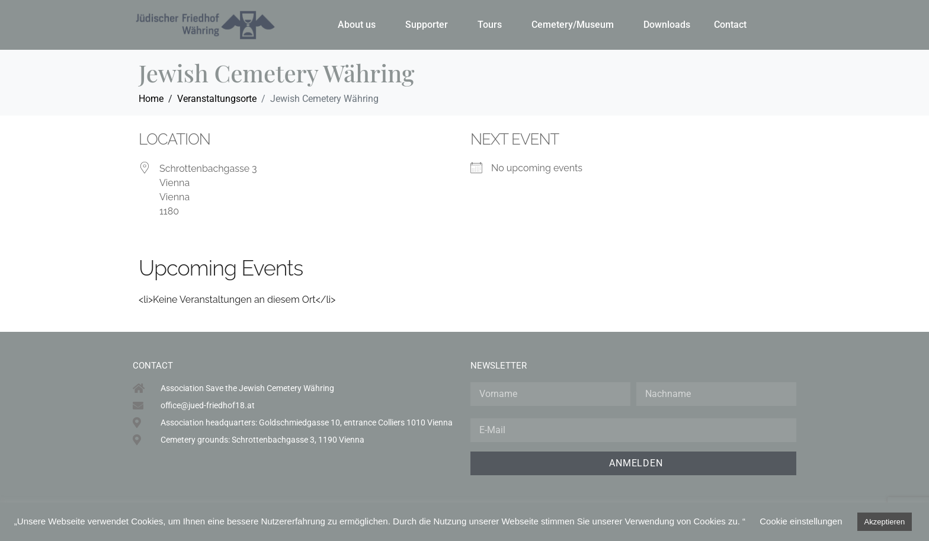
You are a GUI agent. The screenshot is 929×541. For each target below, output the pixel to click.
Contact (730, 24)
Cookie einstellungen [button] (801, 521)
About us (357, 24)
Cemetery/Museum (572, 24)
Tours (490, 24)
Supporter (426, 24)
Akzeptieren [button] (884, 521)
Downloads (666, 24)
